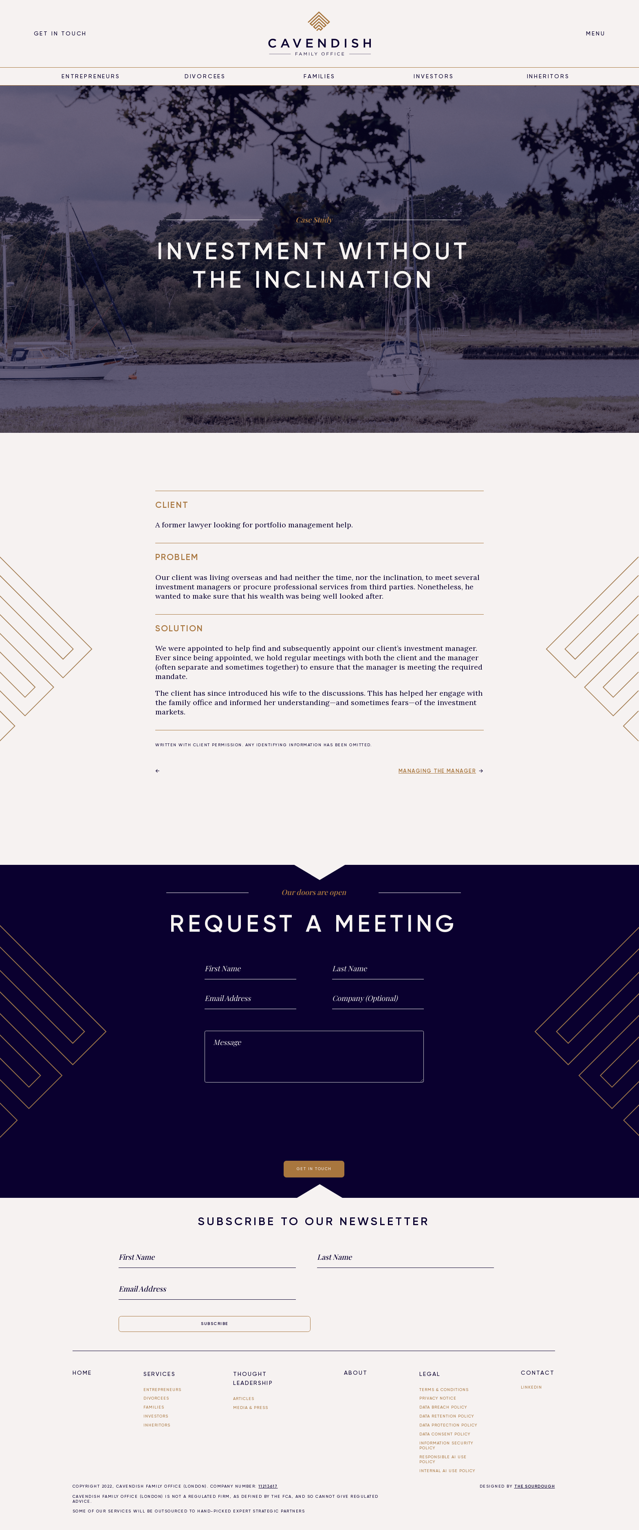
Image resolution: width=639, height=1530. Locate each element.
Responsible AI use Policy (443, 1459)
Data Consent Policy (444, 1434)
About (356, 1372)
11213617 (268, 1486)
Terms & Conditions (444, 1389)
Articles (243, 1398)
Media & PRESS (250, 1407)
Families (319, 76)
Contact (538, 1372)
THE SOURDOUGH (534, 1486)
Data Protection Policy (448, 1425)
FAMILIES (153, 1407)
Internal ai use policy (447, 1470)
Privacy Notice (437, 1398)
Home (82, 1372)
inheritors (548, 76)
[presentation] (314, 1120)
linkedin (531, 1387)
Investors (434, 76)
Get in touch (60, 33)
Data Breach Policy (443, 1407)
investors (155, 1416)
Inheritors (156, 1425)
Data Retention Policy (446, 1416)
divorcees (205, 76)
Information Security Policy (446, 1445)
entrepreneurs (91, 76)
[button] (595, 33)
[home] (320, 33)
